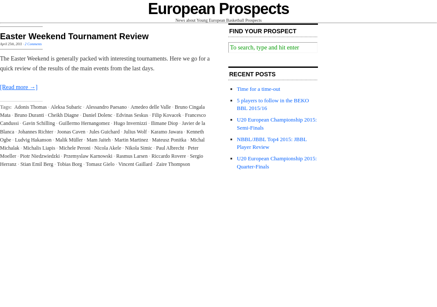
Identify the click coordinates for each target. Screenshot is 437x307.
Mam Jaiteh (99, 140)
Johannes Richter (35, 132)
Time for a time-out (258, 89)
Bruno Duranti (29, 115)
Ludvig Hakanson (33, 140)
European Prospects (218, 8)
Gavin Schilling (39, 123)
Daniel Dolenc (98, 115)
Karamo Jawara (167, 132)
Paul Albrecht (170, 148)
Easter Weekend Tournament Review (74, 36)
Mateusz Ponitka (169, 140)
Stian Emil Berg (36, 164)
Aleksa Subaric (66, 107)
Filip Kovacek (166, 115)
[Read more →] (19, 87)
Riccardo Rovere (168, 156)
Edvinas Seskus (132, 115)
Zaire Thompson (173, 164)
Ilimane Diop (164, 123)
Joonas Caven (71, 132)
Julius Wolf (135, 132)
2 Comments (33, 44)
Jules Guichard (104, 132)
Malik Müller (69, 140)
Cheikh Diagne (63, 115)
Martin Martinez (131, 140)
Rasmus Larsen (132, 156)
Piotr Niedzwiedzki (40, 156)
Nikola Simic (138, 148)
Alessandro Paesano (106, 107)
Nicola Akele (107, 148)
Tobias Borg (69, 164)
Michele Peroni (74, 148)
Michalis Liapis (39, 148)
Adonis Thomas (31, 107)
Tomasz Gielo (100, 164)
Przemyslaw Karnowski (88, 156)
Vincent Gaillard (135, 164)
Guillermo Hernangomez (84, 123)
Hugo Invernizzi (130, 123)
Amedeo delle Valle (151, 107)
